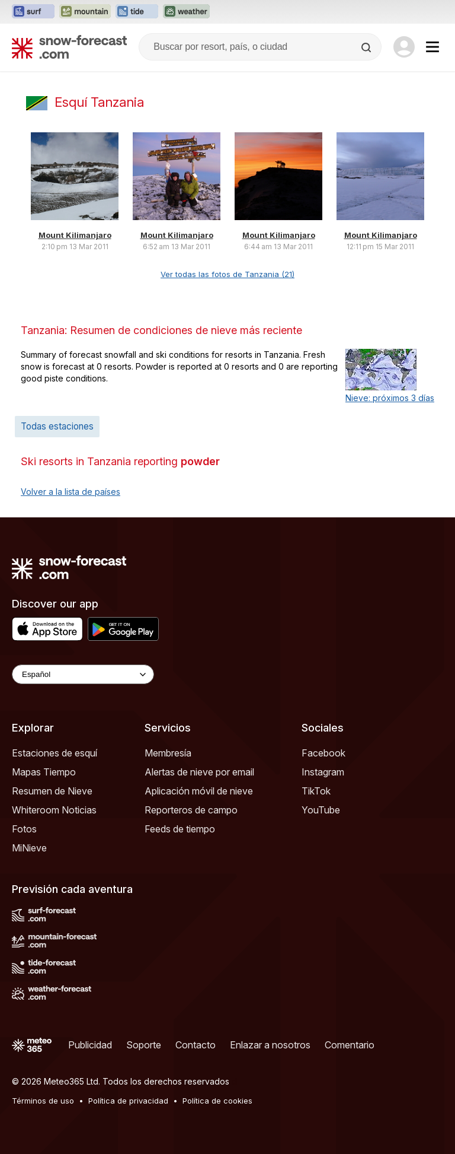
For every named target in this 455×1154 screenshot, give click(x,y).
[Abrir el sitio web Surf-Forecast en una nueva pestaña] (33, 12)
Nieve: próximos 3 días (389, 398)
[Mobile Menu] (432, 47)
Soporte (143, 1045)
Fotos (24, 829)
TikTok (316, 791)
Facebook (323, 753)
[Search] (367, 47)
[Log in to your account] (404, 47)
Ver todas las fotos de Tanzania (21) (227, 274)
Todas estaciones (57, 426)
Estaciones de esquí (54, 753)
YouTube (321, 810)
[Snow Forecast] (69, 47)
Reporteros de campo (191, 810)
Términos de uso (43, 1100)
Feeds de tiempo (180, 829)
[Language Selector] (83, 674)
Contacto (195, 1045)
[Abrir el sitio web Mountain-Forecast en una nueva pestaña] (85, 12)
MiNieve (29, 848)
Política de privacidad (128, 1100)
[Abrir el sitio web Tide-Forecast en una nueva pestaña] (137, 12)
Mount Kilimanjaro (75, 235)
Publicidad (90, 1045)
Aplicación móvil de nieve (199, 791)
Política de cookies (217, 1100)
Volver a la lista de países (70, 492)
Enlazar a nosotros (270, 1045)
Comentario (349, 1045)
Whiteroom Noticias (54, 810)
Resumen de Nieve (52, 791)
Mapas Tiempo (44, 772)
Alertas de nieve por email (199, 772)
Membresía (168, 753)
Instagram (323, 772)
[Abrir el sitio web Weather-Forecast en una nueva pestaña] (186, 12)
